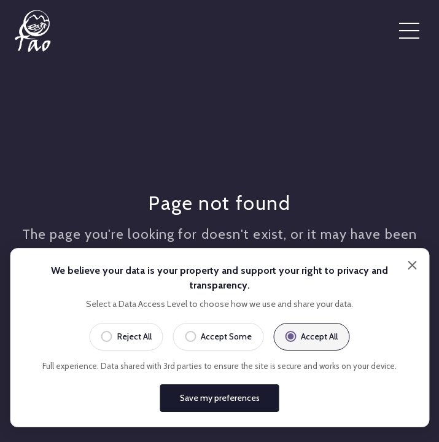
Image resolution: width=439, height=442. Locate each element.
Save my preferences (220, 397)
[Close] (412, 266)
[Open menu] (409, 31)
